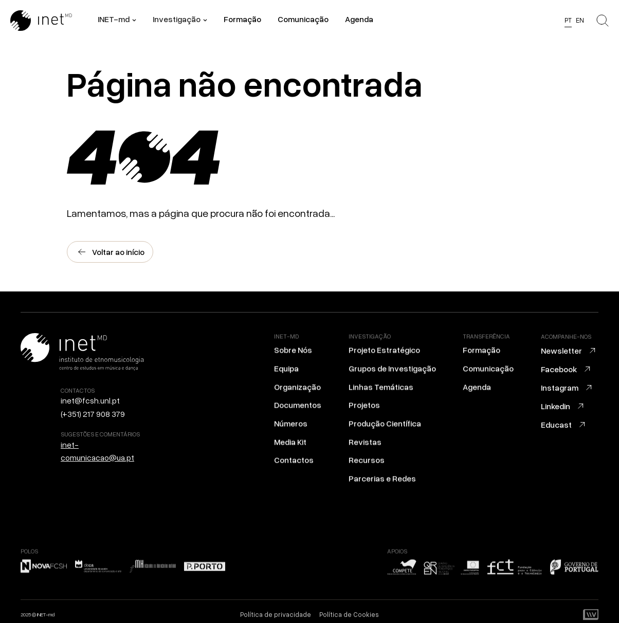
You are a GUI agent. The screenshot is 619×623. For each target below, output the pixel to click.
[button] (117, 20)
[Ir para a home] (54, 20)
